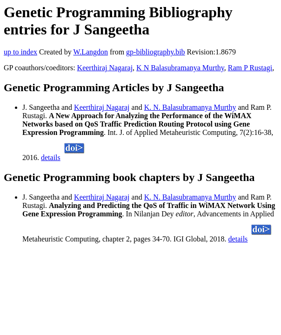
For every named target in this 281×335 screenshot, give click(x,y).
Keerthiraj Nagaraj (105, 68)
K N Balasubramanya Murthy (180, 68)
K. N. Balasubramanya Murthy (190, 107)
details (50, 157)
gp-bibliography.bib (155, 52)
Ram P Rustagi (250, 68)
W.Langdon (90, 52)
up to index (20, 52)
